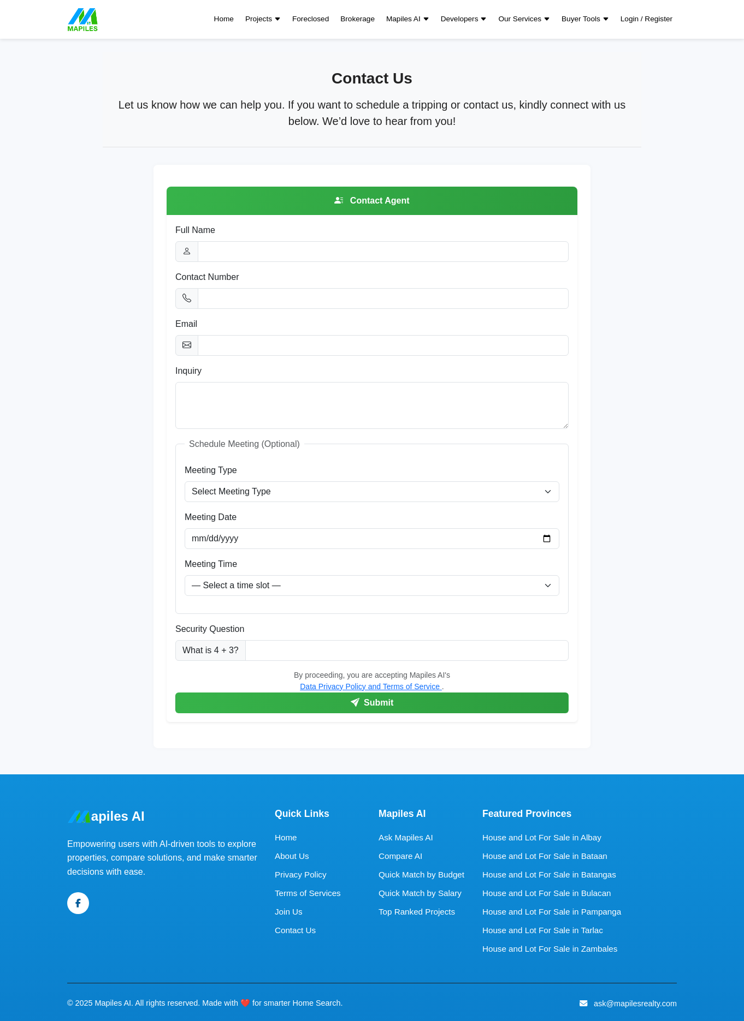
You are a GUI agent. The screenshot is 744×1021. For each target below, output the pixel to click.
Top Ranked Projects (417, 911)
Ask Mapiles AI (406, 837)
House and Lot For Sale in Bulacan (546, 893)
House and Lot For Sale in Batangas (549, 874)
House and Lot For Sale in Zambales (549, 948)
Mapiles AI (407, 19)
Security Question (209, 629)
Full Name (195, 230)
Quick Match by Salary (420, 893)
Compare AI (400, 856)
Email (186, 324)
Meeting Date (211, 517)
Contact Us (295, 930)
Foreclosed (310, 19)
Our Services (524, 19)
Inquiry (188, 370)
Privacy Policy (301, 874)
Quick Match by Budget (421, 874)
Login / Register (646, 19)
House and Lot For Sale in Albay (541, 837)
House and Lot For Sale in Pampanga (551, 911)
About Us (292, 856)
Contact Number (207, 277)
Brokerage (357, 19)
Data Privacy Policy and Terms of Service (371, 686)
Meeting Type (211, 470)
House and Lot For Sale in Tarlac (542, 930)
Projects (263, 19)
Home (224, 19)
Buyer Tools (585, 19)
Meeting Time (211, 564)
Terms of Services (308, 893)
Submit (372, 702)
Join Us (289, 911)
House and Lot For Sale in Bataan (544, 856)
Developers (464, 19)
